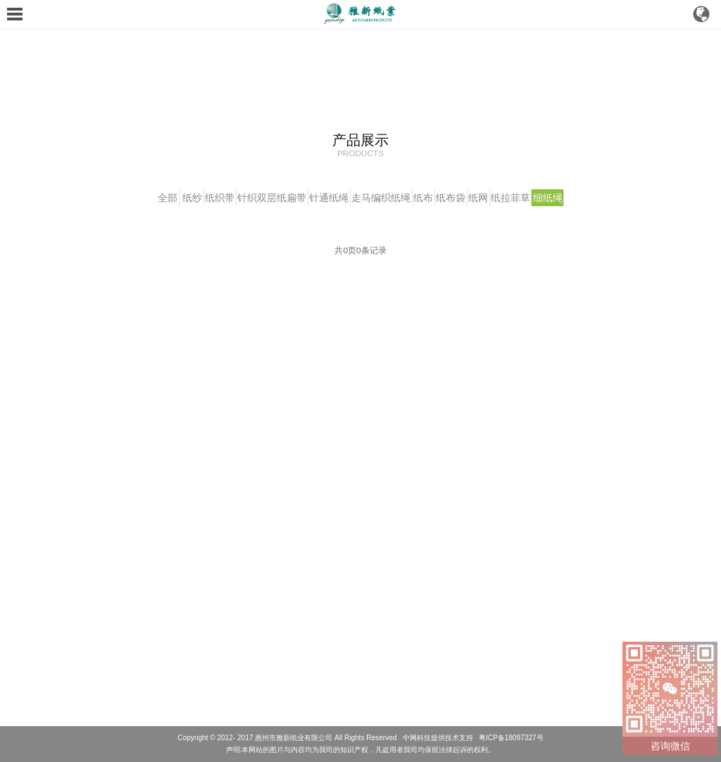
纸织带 (191, 197)
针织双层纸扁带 (252, 197)
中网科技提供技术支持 (438, 738)
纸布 (433, 197)
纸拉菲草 (549, 197)
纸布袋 (470, 197)
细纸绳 (596, 197)
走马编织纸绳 (380, 197)
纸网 (507, 197)
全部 (119, 197)
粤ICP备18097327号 (511, 738)
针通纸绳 (319, 197)
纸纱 (153, 197)
